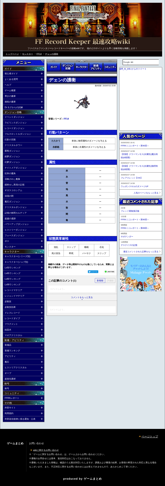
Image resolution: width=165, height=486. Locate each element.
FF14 (66, 119)
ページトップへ (126, 298)
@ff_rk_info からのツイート (133, 69)
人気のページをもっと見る (146, 193)
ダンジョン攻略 (68, 67)
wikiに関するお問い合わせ (46, 450)
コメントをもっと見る (82, 297)
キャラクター (82, 67)
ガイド (54, 67)
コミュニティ (110, 67)
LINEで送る (109, 271)
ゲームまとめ (93, 478)
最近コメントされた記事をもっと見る (140, 251)
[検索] (137, 62)
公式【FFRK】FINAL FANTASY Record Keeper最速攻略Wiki (82, 42)
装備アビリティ (96, 67)
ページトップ (150, 436)
